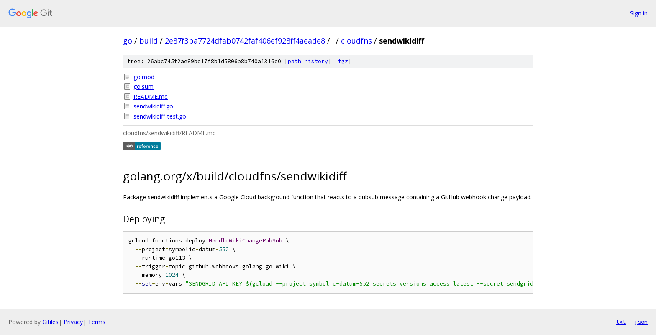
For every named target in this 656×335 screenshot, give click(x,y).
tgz (343, 61)
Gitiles (50, 322)
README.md (150, 96)
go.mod (143, 77)
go (127, 41)
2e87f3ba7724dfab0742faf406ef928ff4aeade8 (245, 41)
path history (308, 61)
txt (621, 321)
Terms (96, 322)
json (641, 321)
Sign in (639, 13)
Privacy (73, 322)
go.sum (143, 86)
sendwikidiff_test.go (159, 116)
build (148, 41)
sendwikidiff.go (153, 106)
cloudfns (356, 41)
